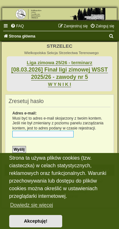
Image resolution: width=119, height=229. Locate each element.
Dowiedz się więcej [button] (31, 205)
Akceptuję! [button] (36, 221)
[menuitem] (17, 26)
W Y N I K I (59, 84)
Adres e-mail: (24, 113)
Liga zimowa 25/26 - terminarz (59, 62)
